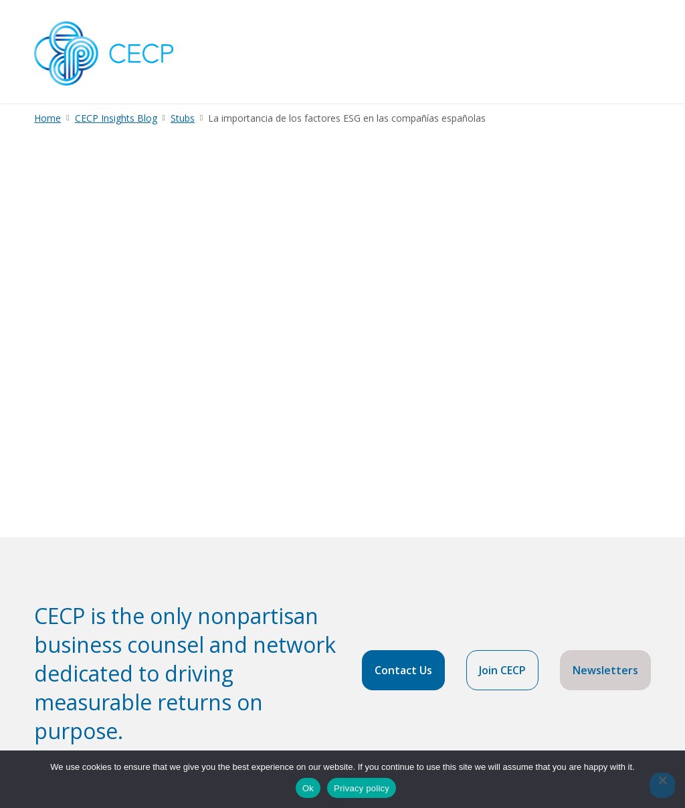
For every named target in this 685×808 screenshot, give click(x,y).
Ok (308, 788)
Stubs (183, 118)
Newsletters (605, 670)
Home (47, 118)
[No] (662, 785)
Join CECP (502, 670)
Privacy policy (361, 788)
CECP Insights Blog (116, 118)
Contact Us (403, 670)
